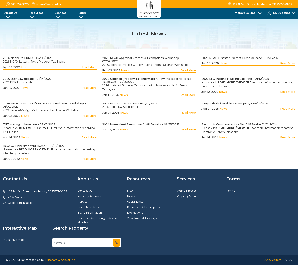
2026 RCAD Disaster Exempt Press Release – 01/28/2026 (240, 58)
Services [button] (60, 13)
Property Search (187, 196)
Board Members (88, 207)
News (25, 67)
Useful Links (135, 201)
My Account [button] (281, 13)
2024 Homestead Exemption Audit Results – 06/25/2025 (141, 124)
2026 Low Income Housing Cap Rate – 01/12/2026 (235, 79)
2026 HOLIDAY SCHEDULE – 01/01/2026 (129, 103)
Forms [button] (82, 13)
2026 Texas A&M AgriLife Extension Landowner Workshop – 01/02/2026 (44, 105)
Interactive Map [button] (245, 13)
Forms (230, 190)
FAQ (130, 190)
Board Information (89, 212)
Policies (82, 201)
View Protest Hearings (142, 218)
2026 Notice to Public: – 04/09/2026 (27, 58)
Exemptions (135, 212)
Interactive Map (13, 239)
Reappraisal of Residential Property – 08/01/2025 (235, 103)
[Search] (86, 242)
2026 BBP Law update (18, 82)
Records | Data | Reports (143, 207)
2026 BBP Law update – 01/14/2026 (27, 79)
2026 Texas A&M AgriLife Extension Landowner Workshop (41, 110)
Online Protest (186, 190)
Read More (89, 67)
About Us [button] (10, 13)
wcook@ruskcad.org (21, 203)
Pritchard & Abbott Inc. (60, 260)
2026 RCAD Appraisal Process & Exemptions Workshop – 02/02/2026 (141, 59)
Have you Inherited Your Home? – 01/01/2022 (33, 146)
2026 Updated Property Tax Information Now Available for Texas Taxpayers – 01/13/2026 (146, 80)
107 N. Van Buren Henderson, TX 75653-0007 (37, 191)
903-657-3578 (16, 197)
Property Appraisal (89, 196)
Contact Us (84, 190)
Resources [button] (36, 13)
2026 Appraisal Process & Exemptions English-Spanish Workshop (145, 65)
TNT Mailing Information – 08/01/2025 (29, 124)
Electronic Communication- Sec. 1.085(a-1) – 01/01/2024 (239, 124)
